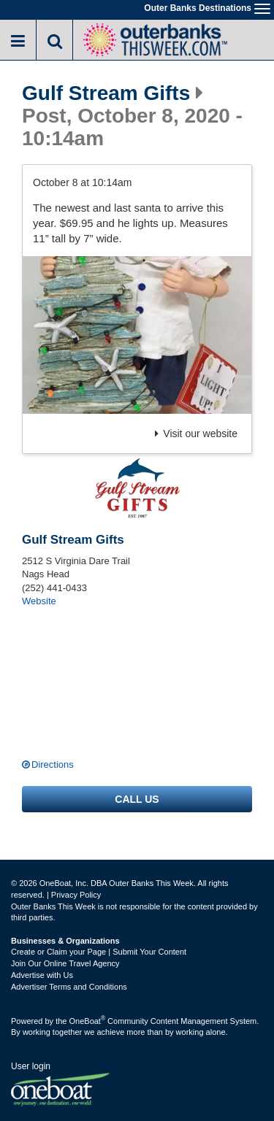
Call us (137, 799)
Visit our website (196, 433)
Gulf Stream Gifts (106, 93)
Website (39, 601)
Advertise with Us (42, 975)
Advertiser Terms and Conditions (69, 986)
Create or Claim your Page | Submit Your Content (98, 951)
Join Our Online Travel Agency (65, 963)
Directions (52, 764)
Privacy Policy (76, 894)
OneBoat (87, 1021)
